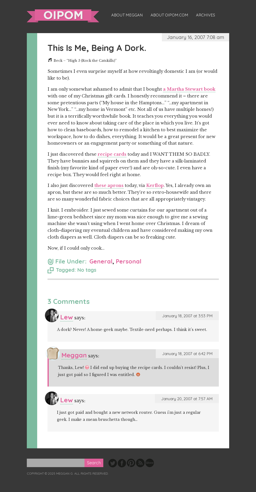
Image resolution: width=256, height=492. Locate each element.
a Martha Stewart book (189, 89)
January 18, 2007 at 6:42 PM (187, 353)
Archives (205, 15)
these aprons (109, 185)
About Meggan (127, 15)
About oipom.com (169, 15)
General (100, 261)
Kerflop (155, 185)
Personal (128, 261)
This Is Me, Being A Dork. (97, 48)
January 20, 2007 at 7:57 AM (186, 398)
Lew (66, 317)
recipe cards (112, 154)
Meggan (74, 355)
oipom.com (63, 15)
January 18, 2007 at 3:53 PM (187, 315)
